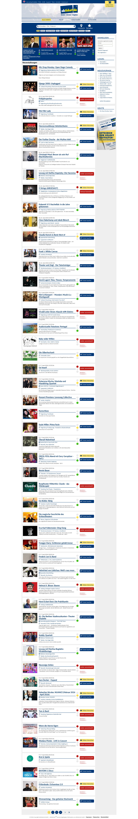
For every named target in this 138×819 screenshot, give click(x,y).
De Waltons (103, 90)
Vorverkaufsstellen (31, 2)
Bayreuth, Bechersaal (46, 683)
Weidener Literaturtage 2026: (47, 175)
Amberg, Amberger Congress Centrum (50, 588)
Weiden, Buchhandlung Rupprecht (49, 656)
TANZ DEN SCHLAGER (47, 50)
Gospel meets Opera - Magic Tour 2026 (83, 51)
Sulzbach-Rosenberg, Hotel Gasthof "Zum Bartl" (53, 300)
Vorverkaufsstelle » (104, 63)
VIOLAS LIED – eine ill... (106, 83)
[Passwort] (105, 46)
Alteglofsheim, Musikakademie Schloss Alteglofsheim (54, 191)
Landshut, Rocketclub (46, 254)
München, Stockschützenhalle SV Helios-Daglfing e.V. (54, 744)
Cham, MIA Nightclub (46, 773)
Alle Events (46, 20)
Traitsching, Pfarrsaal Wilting (48, 729)
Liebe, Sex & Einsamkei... (106, 75)
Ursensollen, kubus (45, 355)
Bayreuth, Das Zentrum (46, 575)
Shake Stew (103, 96)
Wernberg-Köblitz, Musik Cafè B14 (49, 370)
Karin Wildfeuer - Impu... (106, 73)
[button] (101, 48)
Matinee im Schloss (104, 94)
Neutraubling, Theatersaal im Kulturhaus (51, 329)
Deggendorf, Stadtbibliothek (48, 159)
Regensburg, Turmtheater (47, 114)
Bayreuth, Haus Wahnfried (47, 444)
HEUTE (61, 20)
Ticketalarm (75, 20)
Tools (53, 2)
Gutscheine (92, 20)
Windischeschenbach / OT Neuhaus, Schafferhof (53, 268)
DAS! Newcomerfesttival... (106, 92)
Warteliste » (82, 103)
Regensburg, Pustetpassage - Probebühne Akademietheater (55, 427)
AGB (43, 2)
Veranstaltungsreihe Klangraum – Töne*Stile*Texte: (52, 621)
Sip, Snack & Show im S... (106, 78)
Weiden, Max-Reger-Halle (47, 129)
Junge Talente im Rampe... (106, 97)
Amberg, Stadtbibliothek (47, 604)
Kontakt (58, 2)
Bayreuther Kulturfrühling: (46, 573)
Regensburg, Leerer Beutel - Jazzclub (50, 223)
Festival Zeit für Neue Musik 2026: (48, 442)
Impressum (64, 2)
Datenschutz (96, 817)
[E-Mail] (105, 43)
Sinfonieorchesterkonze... (106, 85)
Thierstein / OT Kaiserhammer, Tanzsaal (51, 473)
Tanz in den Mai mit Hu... (106, 77)
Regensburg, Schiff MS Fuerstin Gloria (50, 315)
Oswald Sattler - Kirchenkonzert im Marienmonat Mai (29, 52)
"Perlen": (41, 101)
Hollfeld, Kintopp (45, 802)
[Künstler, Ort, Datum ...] (56, 26)
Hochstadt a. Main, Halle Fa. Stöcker (50, 342)
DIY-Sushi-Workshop (105, 89)
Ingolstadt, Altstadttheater (47, 760)
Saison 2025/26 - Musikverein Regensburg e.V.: (51, 386)
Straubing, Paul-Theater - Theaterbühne (51, 489)
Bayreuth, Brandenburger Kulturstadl (50, 668)
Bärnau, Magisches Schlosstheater (49, 519)
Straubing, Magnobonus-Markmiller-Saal (51, 714)
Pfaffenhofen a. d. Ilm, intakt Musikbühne (51, 559)
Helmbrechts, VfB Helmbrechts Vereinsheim (52, 546)
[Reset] (74, 26)
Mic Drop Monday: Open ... (107, 111)
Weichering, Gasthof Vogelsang (48, 461)
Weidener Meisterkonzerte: (46, 638)
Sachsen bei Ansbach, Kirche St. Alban (50, 283)
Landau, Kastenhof (45, 400)
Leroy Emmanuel (104, 87)
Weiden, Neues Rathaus (47, 178)
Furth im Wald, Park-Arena (47, 142)
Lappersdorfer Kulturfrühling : (47, 237)
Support (48, 2)
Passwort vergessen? (103, 50)
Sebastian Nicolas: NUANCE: (47, 697)
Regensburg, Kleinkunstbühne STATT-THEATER (53, 70)
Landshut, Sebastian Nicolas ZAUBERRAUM (52, 699)
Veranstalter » (103, 62)
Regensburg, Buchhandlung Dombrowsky (51, 103)
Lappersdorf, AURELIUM (47, 239)
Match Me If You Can (65, 50)
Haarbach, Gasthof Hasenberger (49, 504)
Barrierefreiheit (104, 817)
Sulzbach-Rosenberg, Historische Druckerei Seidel (53, 86)
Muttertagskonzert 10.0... (106, 82)
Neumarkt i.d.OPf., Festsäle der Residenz (51, 623)
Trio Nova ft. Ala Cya (105, 80)
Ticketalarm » (83, 105)
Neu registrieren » (102, 52)
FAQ (39, 2)
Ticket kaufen (85, 69)
